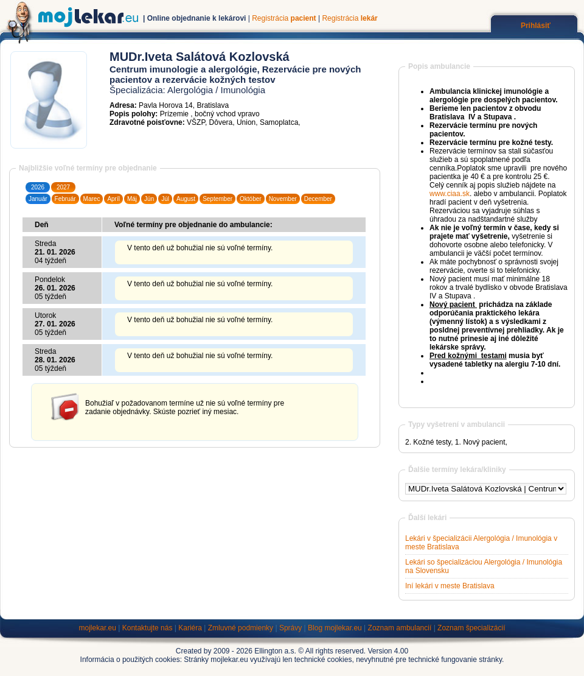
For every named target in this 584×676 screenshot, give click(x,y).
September (217, 198)
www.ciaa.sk (449, 193)
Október (251, 198)
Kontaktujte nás (147, 628)
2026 (37, 187)
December (318, 198)
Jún (149, 198)
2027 (63, 187)
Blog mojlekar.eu (335, 628)
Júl (165, 198)
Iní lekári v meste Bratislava (450, 586)
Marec (91, 198)
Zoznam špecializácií (471, 628)
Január (38, 198)
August (185, 198)
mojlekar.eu (97, 628)
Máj (132, 198)
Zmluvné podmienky (240, 628)
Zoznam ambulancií (400, 628)
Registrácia (284, 18)
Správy (290, 628)
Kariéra (190, 628)
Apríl (113, 198)
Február (65, 198)
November (283, 198)
